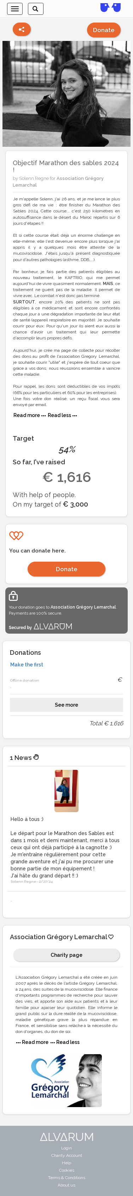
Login (66, 1148)
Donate (104, 30)
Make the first (26, 665)
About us (66, 1185)
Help (66, 1162)
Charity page (66, 955)
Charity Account (66, 1155)
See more (66, 705)
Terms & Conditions (66, 1177)
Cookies (66, 1170)
